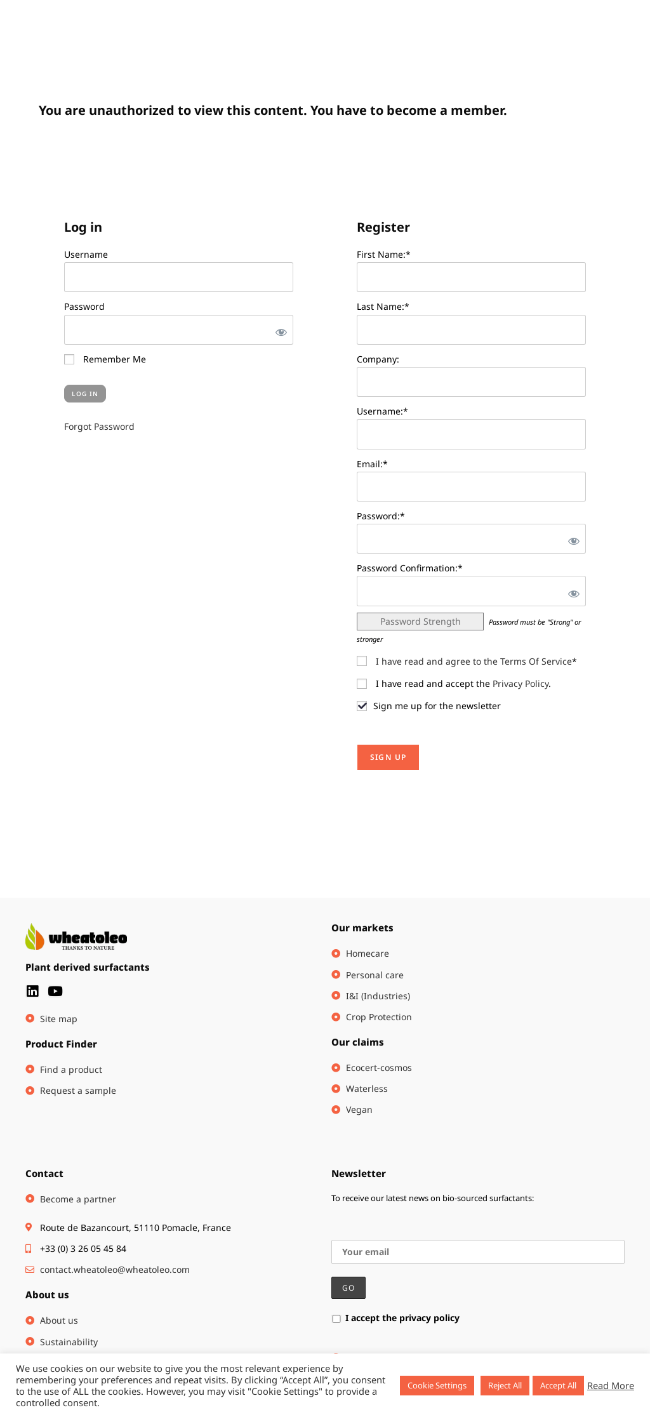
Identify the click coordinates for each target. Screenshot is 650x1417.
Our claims (357, 1041)
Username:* (382, 411)
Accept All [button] (558, 1385)
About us (47, 1294)
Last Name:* (383, 306)
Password (84, 306)
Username (86, 254)
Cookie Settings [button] (437, 1385)
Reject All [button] (505, 1385)
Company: (378, 359)
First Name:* (384, 254)
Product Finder (61, 1043)
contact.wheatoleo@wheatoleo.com (115, 1269)
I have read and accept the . (454, 683)
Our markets (362, 927)
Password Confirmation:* (410, 568)
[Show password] (278, 330)
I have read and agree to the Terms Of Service (474, 661)
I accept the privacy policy (395, 1318)
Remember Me (105, 359)
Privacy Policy (520, 683)
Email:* (372, 464)
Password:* (381, 516)
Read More (610, 1385)
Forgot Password (99, 426)
